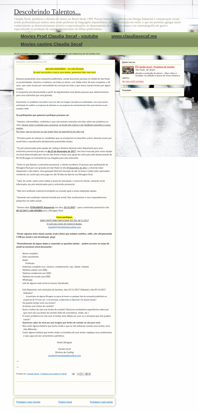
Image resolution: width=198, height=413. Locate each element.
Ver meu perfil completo (133, 81)
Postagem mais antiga (101, 402)
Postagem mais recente (28, 402)
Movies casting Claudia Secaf (51, 44)
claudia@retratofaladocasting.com (64, 227)
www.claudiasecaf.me (134, 36)
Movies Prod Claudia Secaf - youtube (59, 36)
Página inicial (65, 402)
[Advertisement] (64, 388)
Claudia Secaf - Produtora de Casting (156, 67)
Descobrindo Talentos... (47, 12)
